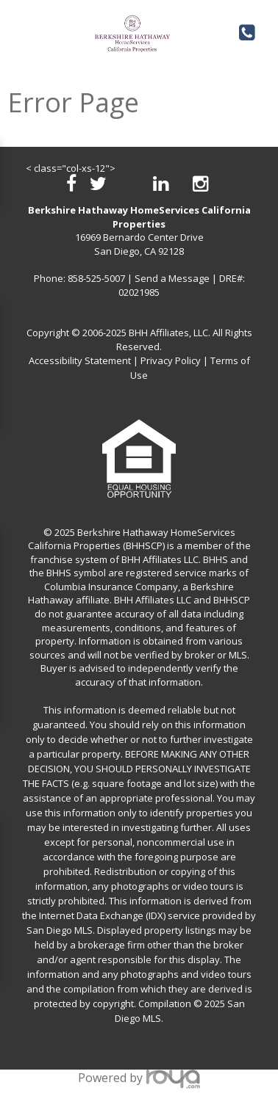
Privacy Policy (170, 360)
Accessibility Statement (80, 360)
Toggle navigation (21, 28)
